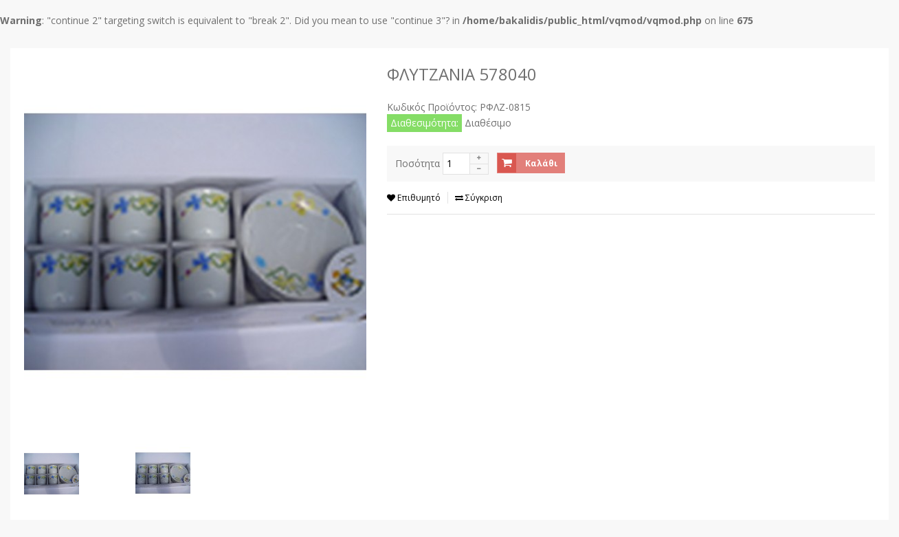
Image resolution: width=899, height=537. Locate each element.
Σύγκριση (478, 198)
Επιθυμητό (414, 198)
